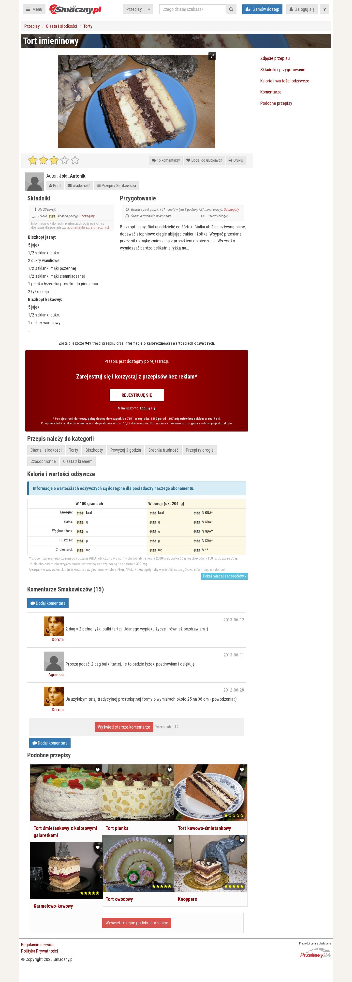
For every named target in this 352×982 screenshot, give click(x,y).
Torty (87, 26)
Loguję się (147, 408)
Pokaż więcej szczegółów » (225, 576)
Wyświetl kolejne (136, 922)
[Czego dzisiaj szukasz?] (192, 9)
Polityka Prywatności (39, 951)
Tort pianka (116, 823)
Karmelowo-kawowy (53, 901)
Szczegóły (86, 216)
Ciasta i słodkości (61, 26)
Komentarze (270, 91)
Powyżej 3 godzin (125, 450)
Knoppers (187, 894)
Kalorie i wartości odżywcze (284, 80)
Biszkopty (94, 450)
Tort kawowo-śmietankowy (204, 823)
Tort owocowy (118, 894)
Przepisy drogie (200, 450)
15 (166, 160)
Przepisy (134, 9)
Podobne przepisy (276, 103)
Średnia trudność (163, 450)
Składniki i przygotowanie (282, 69)
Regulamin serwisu (38, 944)
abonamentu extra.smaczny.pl (88, 227)
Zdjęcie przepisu (275, 58)
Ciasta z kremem (77, 461)
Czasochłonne (43, 461)
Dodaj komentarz (47, 603)
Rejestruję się (137, 395)
